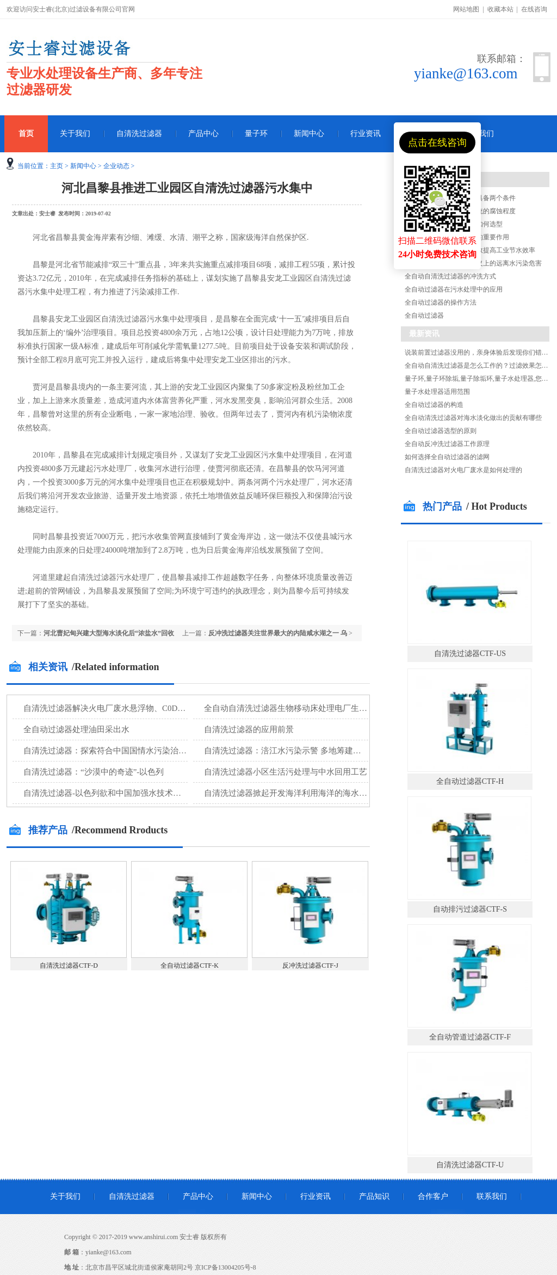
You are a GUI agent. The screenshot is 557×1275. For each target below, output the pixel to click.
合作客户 (433, 1196)
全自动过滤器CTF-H (470, 781)
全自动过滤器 (424, 315)
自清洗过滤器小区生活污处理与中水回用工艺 (285, 772)
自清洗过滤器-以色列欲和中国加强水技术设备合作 (114, 793)
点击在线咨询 (437, 142)
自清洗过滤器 (139, 133)
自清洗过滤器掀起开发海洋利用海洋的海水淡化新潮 (298, 793)
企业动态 (116, 166)
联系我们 (491, 1196)
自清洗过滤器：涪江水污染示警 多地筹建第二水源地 (299, 750)
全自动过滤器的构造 (434, 405)
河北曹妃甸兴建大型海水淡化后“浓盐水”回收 (109, 633)
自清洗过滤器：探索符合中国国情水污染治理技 (109, 750)
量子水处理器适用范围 (437, 391)
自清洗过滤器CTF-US (470, 653)
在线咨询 (534, 9)
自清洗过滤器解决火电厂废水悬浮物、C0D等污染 (112, 708)
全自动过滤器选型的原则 (440, 431)
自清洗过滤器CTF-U (470, 1165)
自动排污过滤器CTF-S (470, 909)
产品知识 (374, 1196)
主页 (56, 166)
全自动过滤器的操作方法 (440, 302)
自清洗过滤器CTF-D (69, 965)
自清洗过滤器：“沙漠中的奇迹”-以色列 (93, 772)
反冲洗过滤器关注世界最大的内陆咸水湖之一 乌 (277, 633)
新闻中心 (309, 133)
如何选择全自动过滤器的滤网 (447, 457)
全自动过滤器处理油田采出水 (76, 729)
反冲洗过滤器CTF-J (310, 965)
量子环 (256, 133)
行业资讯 (365, 133)
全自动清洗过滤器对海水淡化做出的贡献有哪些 (473, 418)
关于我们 (75, 133)
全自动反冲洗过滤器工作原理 (447, 444)
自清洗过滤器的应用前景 (249, 729)
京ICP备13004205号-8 (225, 1267)
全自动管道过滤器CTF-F (470, 1037)
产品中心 (203, 133)
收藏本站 (500, 9)
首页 (26, 133)
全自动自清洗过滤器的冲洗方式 (450, 276)
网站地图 (466, 9)
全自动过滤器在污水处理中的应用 (454, 289)
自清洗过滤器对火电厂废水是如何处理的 (463, 470)
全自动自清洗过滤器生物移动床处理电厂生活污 (289, 708)
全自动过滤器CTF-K (189, 965)
